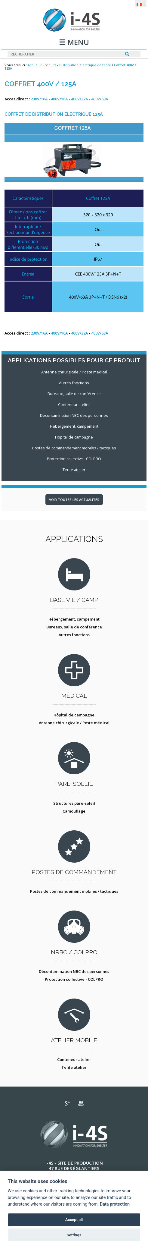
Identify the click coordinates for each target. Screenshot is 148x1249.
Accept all (74, 1219)
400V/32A (79, 99)
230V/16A (39, 99)
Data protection (115, 1204)
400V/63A (99, 99)
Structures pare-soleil (74, 803)
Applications (74, 539)
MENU (77, 43)
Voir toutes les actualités (74, 499)
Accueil (33, 65)
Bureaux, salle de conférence (74, 627)
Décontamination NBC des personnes (74, 971)
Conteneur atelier (74, 1059)
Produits (49, 65)
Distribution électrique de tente (85, 65)
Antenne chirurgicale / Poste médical (74, 722)
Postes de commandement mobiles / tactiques (74, 891)
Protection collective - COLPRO (74, 979)
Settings (74, 1235)
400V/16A (59, 99)
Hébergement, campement (74, 619)
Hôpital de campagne (74, 715)
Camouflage (74, 811)
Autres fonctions (74, 634)
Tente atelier (74, 1067)
